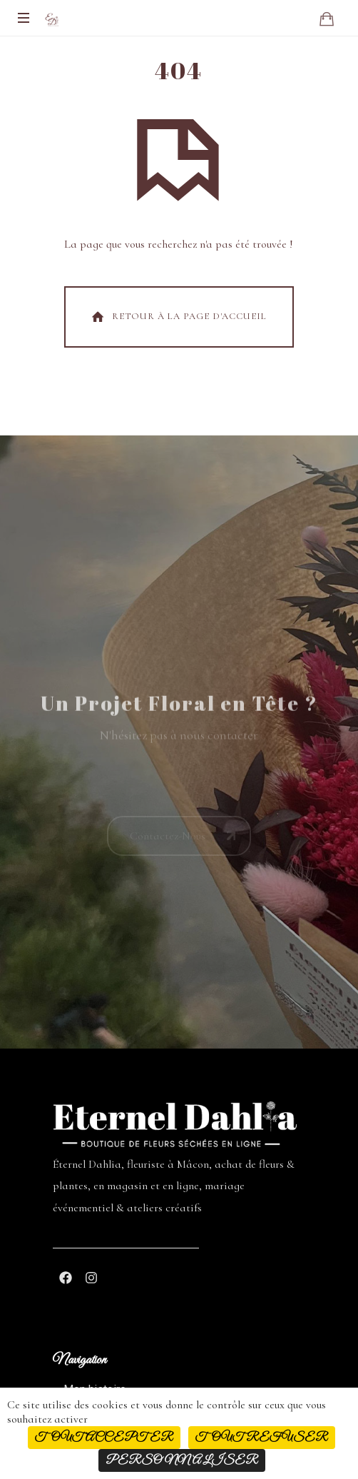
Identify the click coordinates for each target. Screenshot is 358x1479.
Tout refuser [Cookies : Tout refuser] (261, 1437)
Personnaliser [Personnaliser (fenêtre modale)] (182, 1460)
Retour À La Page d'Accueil (177, 317)
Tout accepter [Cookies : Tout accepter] (104, 1437)
